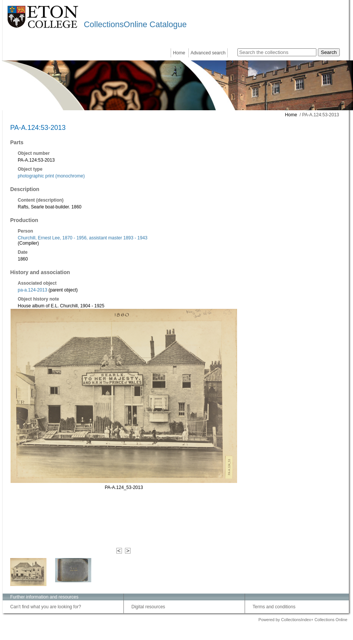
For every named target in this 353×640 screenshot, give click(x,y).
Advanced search (208, 53)
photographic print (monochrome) (51, 176)
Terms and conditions (274, 606)
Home (179, 53)
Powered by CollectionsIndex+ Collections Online (302, 619)
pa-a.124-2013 (32, 290)
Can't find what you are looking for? (45, 606)
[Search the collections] (276, 52)
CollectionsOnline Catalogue (135, 24)
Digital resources (148, 606)
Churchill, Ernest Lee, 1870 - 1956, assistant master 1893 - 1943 (83, 238)
